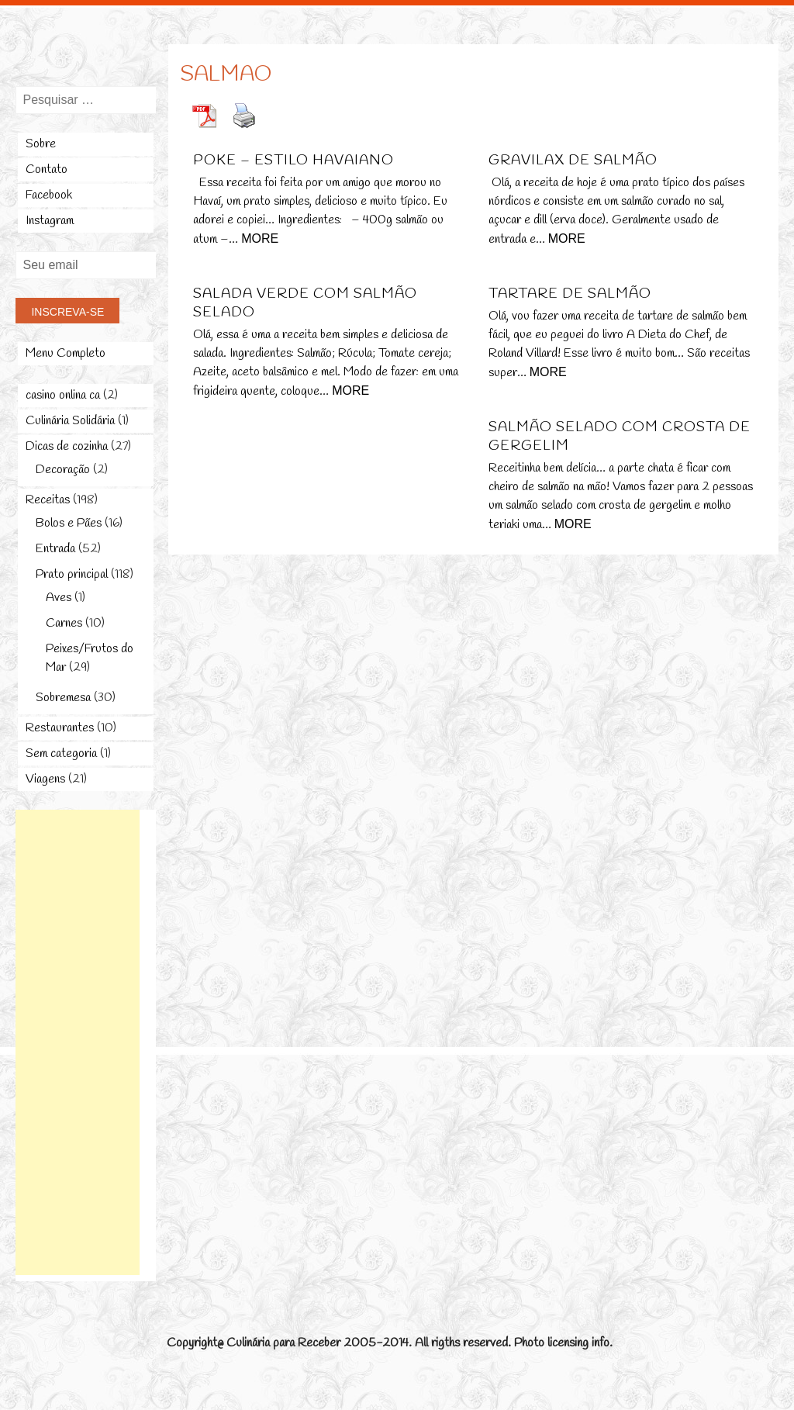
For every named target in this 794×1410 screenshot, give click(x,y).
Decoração (63, 469)
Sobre (41, 144)
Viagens (45, 779)
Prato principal (72, 574)
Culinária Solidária (70, 421)
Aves (58, 597)
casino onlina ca (63, 395)
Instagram (50, 221)
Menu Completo (65, 353)
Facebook (49, 195)
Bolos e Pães (69, 523)
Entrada (55, 549)
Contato (46, 169)
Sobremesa (63, 697)
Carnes (64, 623)
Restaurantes (60, 728)
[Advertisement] (78, 1042)
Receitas (48, 500)
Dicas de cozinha (67, 446)
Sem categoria (61, 753)
